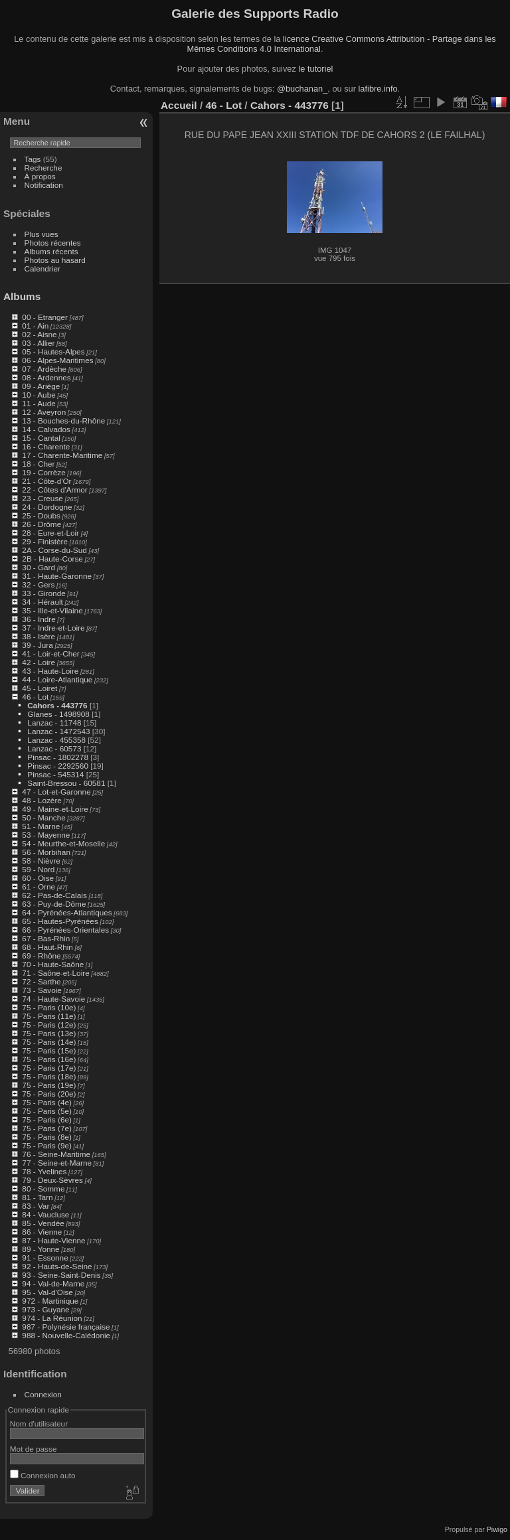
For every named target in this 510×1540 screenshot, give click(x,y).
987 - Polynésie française (66, 1326)
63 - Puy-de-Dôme (54, 903)
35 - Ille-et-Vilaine (52, 610)
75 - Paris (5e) (47, 1111)
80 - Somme (43, 1188)
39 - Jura (37, 645)
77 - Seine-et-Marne (57, 1162)
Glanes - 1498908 (58, 714)
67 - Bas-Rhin (46, 938)
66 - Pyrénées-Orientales (65, 929)
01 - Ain (35, 325)
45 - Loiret (39, 688)
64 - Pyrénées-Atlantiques (67, 912)
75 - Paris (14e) (49, 1042)
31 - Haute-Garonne (57, 576)
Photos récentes (53, 242)
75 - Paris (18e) (49, 1076)
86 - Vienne (42, 1231)
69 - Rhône (41, 955)
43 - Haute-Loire (50, 670)
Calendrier (42, 268)
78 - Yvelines (44, 1171)
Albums (22, 296)
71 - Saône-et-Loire (55, 972)
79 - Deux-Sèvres (52, 1180)
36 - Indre (38, 619)
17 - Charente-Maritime (62, 455)
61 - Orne (38, 886)
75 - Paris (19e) (49, 1085)
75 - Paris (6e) (47, 1119)
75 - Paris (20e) (49, 1093)
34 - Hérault (42, 601)
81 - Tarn (37, 1197)
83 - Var (35, 1205)
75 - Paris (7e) (47, 1128)
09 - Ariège (41, 386)
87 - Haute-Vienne (53, 1240)
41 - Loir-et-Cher (50, 653)
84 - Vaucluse (45, 1214)
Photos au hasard (55, 260)
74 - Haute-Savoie (53, 998)
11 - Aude (38, 403)
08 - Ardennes (46, 377)
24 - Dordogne (47, 506)
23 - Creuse (42, 498)
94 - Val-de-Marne (53, 1283)
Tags (33, 159)
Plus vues (41, 234)
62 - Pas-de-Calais (54, 895)
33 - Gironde (43, 593)
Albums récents (51, 251)
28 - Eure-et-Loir (50, 532)
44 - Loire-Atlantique (57, 679)
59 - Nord (38, 869)
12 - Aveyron (44, 412)
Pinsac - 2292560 (57, 765)
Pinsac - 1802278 (57, 757)
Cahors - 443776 (57, 705)
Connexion (43, 1394)
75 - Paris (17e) (49, 1067)
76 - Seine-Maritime (56, 1154)
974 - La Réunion (52, 1318)
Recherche (43, 167)
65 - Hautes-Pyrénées (60, 921)
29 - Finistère (45, 541)
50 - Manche (43, 817)
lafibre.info (378, 89)
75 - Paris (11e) (49, 1016)
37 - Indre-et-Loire (53, 627)
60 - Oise (38, 878)
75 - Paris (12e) (49, 1024)
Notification (44, 185)
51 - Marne (41, 826)
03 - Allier (38, 343)
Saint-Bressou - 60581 (66, 783)
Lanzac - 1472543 (58, 731)
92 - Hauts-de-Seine (57, 1266)
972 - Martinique (50, 1300)
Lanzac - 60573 (54, 748)
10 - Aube (38, 394)
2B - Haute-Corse (52, 558)
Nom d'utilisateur (39, 1423)
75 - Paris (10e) (49, 1007)
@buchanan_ (302, 89)
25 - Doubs (41, 515)
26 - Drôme (41, 524)
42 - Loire (38, 662)
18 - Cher (38, 463)
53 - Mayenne (46, 834)
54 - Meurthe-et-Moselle (63, 843)
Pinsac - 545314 (55, 774)
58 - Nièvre (41, 860)
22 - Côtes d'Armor (54, 489)
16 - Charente (46, 446)
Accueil (179, 105)
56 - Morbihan (46, 852)
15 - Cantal (41, 437)
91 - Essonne (45, 1257)
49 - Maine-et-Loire (55, 809)
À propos (40, 176)
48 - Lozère (42, 800)
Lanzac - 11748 (54, 722)
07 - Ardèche (44, 368)
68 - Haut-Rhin (47, 947)
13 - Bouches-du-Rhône (63, 420)
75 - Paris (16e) (49, 1059)
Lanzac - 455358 (56, 739)
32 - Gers (38, 584)
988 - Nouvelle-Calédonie (66, 1335)
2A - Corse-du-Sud (54, 550)
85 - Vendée (43, 1223)
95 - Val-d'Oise (47, 1292)
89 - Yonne (40, 1249)
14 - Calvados (46, 429)
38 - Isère (38, 636)
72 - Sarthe (41, 981)
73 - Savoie (42, 990)
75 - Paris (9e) (47, 1145)
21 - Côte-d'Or (46, 481)
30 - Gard (38, 567)
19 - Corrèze (43, 472)
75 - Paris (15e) (49, 1050)
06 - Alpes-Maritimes (57, 360)
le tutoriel (315, 69)
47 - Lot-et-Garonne (56, 791)
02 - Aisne (39, 334)
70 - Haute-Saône (53, 964)
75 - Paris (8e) (47, 1136)
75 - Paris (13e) (49, 1033)
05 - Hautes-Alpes (53, 351)
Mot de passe (33, 1448)
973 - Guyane (45, 1309)
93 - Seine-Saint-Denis (61, 1274)
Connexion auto (43, 1475)
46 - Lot (35, 696)
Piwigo (497, 1529)
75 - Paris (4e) (47, 1102)
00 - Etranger (45, 317)
